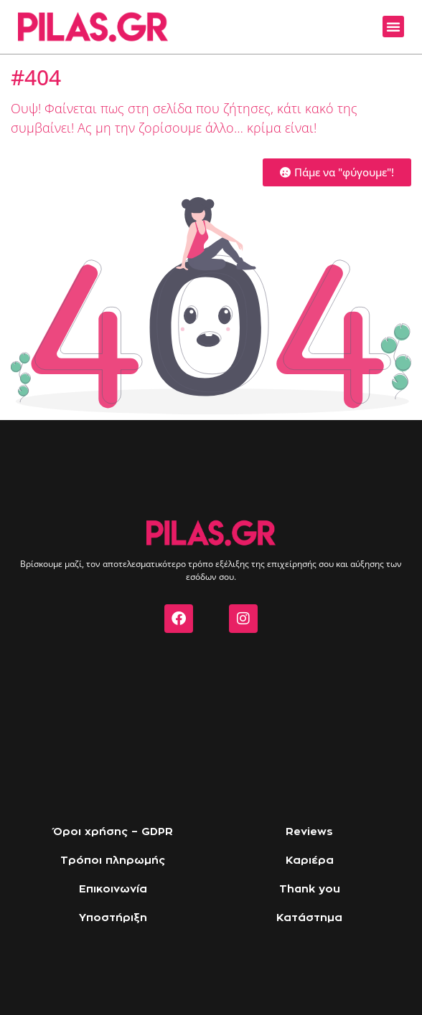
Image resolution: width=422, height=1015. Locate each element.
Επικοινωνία (113, 889)
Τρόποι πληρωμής (112, 860)
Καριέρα (310, 860)
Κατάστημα (309, 917)
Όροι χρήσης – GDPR (113, 831)
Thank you (309, 889)
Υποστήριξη (113, 917)
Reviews (309, 831)
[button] (393, 26)
